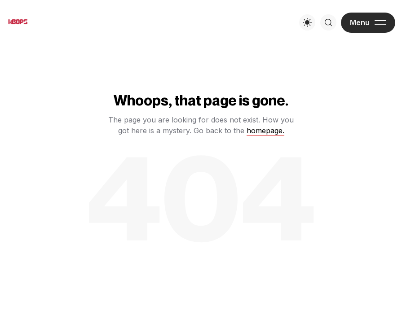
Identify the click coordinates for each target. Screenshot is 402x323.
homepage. (265, 130)
